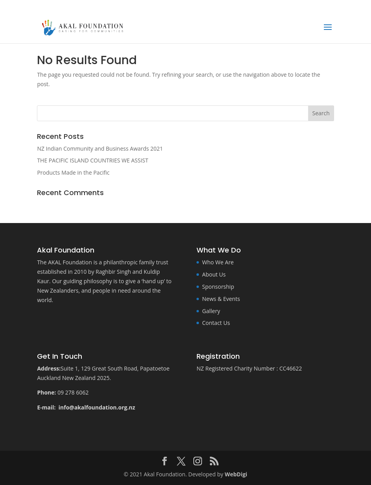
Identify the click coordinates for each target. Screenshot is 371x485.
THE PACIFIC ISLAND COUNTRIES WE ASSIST (92, 160)
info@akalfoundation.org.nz (98, 407)
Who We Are (217, 262)
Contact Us (216, 322)
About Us (214, 274)
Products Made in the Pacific (73, 172)
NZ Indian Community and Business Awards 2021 (100, 148)
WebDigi (236, 474)
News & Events (221, 298)
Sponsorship (218, 286)
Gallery (211, 311)
